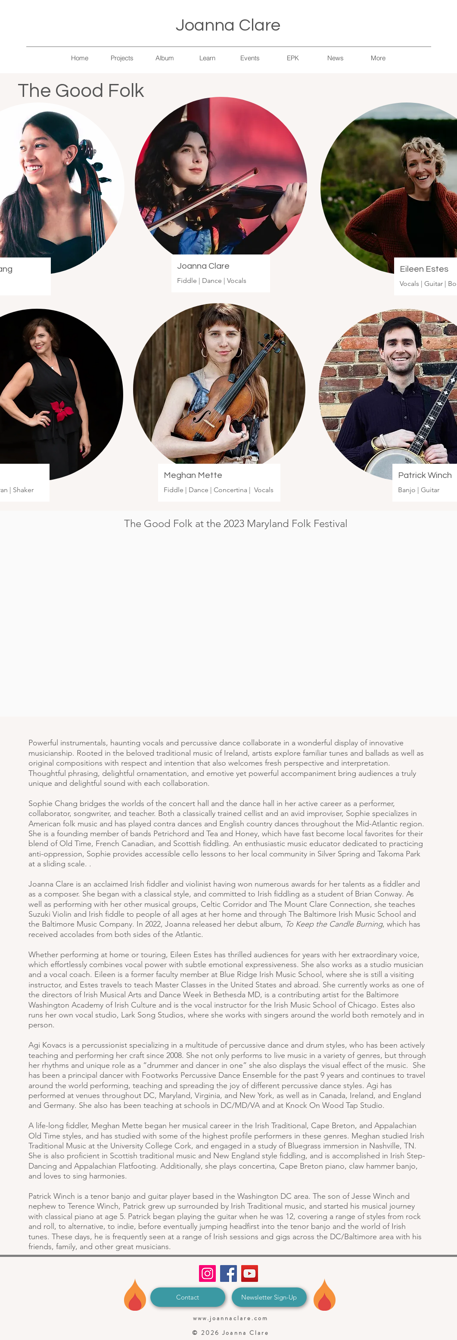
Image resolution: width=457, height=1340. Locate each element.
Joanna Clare (228, 25)
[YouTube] (249, 1273)
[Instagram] (207, 1273)
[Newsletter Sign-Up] (269, 1297)
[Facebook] (228, 1273)
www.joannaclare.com (231, 1318)
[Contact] (187, 1297)
